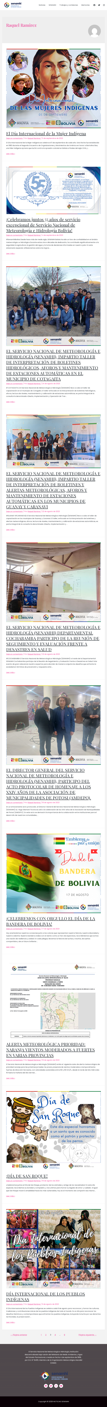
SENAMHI (52, 5)
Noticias (42, 5)
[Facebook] (94, 5)
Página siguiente (87, 1335)
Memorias (85, 5)
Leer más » (10, 154)
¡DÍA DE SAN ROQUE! (27, 1176)
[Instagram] (104, 5)
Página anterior (19, 1335)
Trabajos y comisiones (68, 5)
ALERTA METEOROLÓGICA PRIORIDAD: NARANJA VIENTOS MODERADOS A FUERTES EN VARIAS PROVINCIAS (50, 1049)
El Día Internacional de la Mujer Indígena (46, 133)
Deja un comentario (14, 138)
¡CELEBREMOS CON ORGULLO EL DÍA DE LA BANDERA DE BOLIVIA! (50, 921)
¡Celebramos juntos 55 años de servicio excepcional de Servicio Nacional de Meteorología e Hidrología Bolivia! (43, 224)
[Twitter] (99, 5)
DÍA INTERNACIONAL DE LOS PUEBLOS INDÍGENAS (45, 1296)
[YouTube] (61, 1386)
